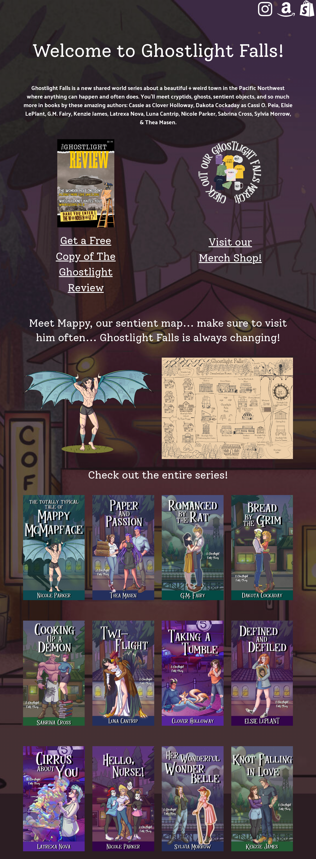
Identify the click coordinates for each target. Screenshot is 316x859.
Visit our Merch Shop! (230, 250)
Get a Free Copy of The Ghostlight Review (86, 264)
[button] (265, 9)
